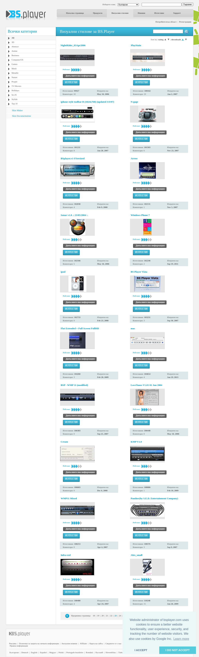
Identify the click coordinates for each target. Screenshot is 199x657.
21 (107, 615)
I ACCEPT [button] (141, 650)
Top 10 (15, 103)
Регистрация (185, 22)
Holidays (15, 90)
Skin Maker (17, 110)
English (34, 652)
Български (14, 652)
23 (116, 615)
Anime (14, 51)
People (14, 82)
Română (89, 652)
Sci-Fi (14, 95)
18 (94, 615)
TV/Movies (16, 86)
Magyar (52, 652)
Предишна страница (81, 615)
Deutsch (24, 652)
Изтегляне (159, 13)
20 (103, 615)
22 (111, 615)
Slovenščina (111, 652)
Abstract (15, 46)
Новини (141, 13)
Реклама (12, 643)
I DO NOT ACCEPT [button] (178, 650)
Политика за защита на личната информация (39, 643)
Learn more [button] (181, 638)
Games (15, 64)
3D (13, 42)
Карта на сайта (96, 643)
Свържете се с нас (113, 643)
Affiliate (83, 643)
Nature (14, 77)
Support (177, 13)
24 (120, 615)
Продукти (97, 13)
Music (14, 68)
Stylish (15, 99)
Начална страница (75, 13)
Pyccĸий (99, 652)
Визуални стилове (119, 13)
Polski (61, 652)
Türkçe (121, 652)
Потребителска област (166, 22)
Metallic (15, 73)
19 (98, 615)
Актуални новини (69, 643)
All (13, 38)
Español (43, 652)
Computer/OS (17, 60)
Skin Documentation (21, 116)
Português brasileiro (74, 652)
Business (15, 55)
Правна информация (19, 646)
